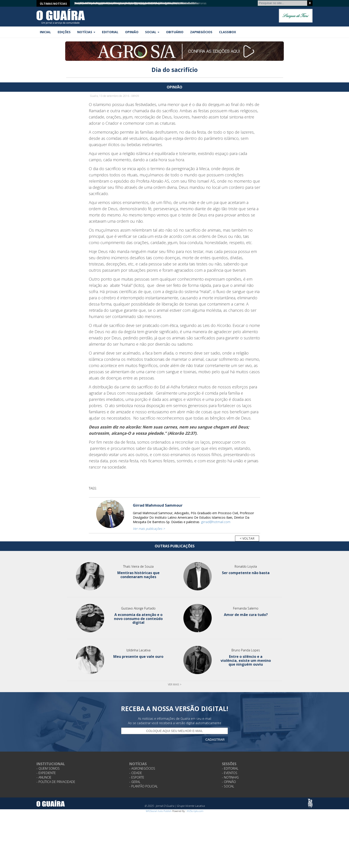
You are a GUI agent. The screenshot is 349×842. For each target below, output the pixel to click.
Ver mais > (174, 684)
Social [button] (152, 32)
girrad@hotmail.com (215, 522)
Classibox (227, 32)
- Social (228, 786)
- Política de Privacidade (56, 782)
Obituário (174, 32)
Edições (64, 32)
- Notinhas (230, 777)
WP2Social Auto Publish (159, 811)
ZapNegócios (201, 32)
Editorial (110, 32)
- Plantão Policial (143, 786)
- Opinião (229, 782)
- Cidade (135, 773)
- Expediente (46, 773)
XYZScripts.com (195, 811)
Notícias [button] (86, 32)
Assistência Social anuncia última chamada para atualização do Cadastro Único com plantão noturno (132, 3)
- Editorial (230, 768)
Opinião (131, 32)
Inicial (45, 32)
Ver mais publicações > (149, 528)
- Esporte (136, 777)
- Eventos (229, 773)
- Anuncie (44, 777)
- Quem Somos (48, 768)
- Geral (134, 782)
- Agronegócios (142, 768)
